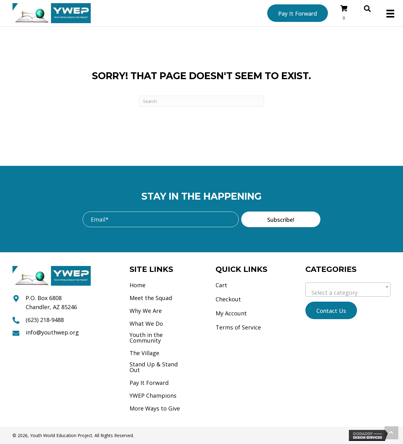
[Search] (201, 101)
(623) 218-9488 (45, 320)
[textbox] (348, 292)
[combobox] (347, 290)
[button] (280, 219)
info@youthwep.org (52, 332)
